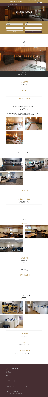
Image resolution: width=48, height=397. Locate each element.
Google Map (10, 380)
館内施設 (18, 385)
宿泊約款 (13, 386)
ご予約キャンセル (8, 393)
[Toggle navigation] (41, 4)
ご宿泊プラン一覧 (8, 391)
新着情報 (28, 0)
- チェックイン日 (8, 22)
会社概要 (26, 386)
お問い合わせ (39, 0)
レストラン (13, 385)
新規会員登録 (20, 393)
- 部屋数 (26, 26)
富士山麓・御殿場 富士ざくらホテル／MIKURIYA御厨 (14, 1)
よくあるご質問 (33, 0)
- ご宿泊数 (26, 22)
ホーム (7, 385)
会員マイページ (15, 393)
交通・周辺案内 (8, 386)
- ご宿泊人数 (8, 26)
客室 (10, 385)
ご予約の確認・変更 (15, 391)
